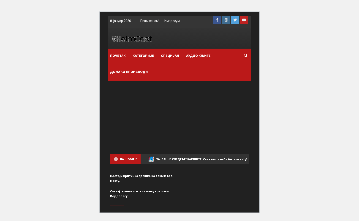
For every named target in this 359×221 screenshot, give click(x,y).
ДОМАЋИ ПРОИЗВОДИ (129, 71)
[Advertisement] (179, 115)
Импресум (172, 21)
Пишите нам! (149, 21)
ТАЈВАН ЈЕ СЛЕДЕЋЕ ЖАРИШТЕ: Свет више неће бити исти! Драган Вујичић (209, 159)
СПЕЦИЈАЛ (170, 55)
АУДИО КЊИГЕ (198, 55)
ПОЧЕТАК (118, 55)
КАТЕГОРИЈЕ (143, 55)
